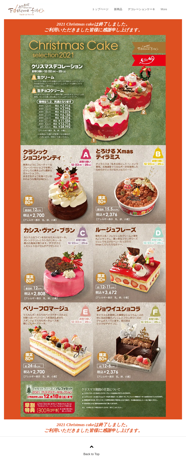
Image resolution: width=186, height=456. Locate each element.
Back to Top (91, 454)
